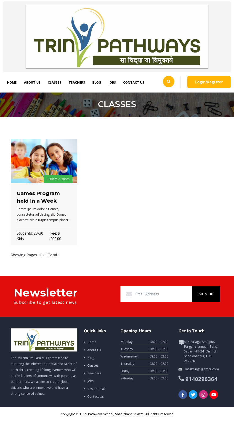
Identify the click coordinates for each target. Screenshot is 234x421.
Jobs (112, 82)
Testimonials (96, 389)
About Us (32, 82)
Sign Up (206, 294)
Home (12, 82)
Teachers (77, 82)
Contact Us (133, 82)
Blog (96, 82)
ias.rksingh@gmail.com (202, 369)
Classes (54, 82)
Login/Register (209, 82)
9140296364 (201, 379)
